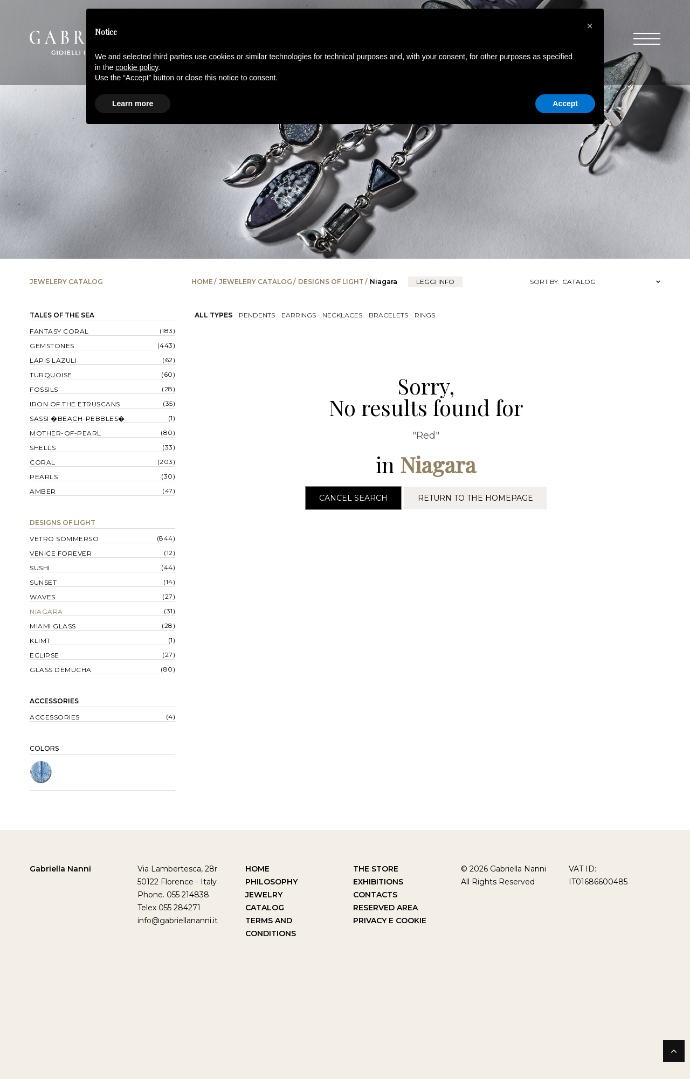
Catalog (264, 907)
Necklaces (342, 315)
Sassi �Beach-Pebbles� (77, 418)
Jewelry (263, 895)
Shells (43, 448)
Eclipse (44, 655)
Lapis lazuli (53, 360)
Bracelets (388, 315)
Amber (43, 491)
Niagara (46, 611)
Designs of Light (331, 282)
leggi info (435, 282)
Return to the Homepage (475, 498)
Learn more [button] (132, 103)
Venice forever (61, 553)
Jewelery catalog (255, 282)
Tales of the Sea (62, 315)
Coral (43, 462)
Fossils (44, 389)
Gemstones (52, 346)
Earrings (298, 315)
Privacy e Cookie (389, 920)
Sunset (43, 582)
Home (202, 282)
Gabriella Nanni (60, 869)
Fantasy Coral (59, 331)
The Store (375, 869)
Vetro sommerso (64, 539)
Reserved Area (385, 907)
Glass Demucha (61, 670)
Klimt (40, 641)
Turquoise (51, 375)
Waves (43, 597)
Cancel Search (353, 498)
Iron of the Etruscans (75, 404)
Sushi (40, 568)
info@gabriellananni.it (177, 920)
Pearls (44, 477)
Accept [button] (565, 103)
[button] (589, 25)
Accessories (54, 701)
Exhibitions (378, 882)
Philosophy (271, 882)
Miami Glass (53, 626)
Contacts (375, 895)
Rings (425, 315)
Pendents (257, 315)
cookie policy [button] (136, 67)
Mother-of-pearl (65, 433)
